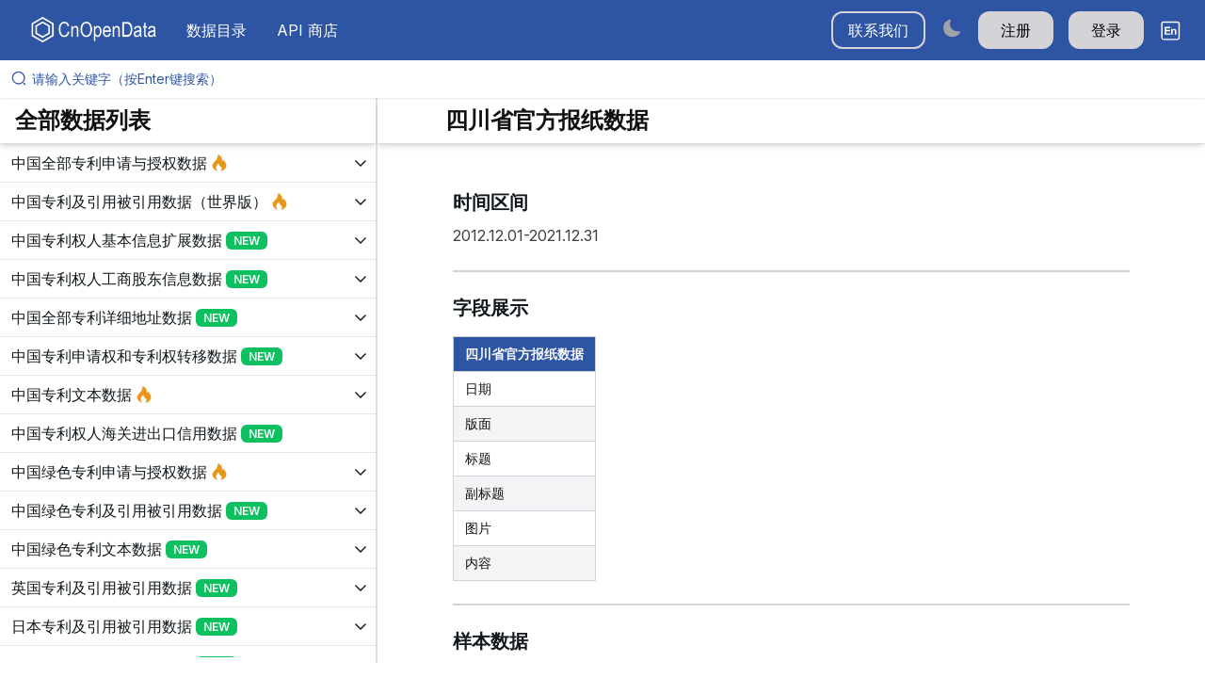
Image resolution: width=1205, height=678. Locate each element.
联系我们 (878, 30)
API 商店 (307, 30)
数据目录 (216, 30)
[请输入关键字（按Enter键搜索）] (610, 79)
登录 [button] (1106, 30)
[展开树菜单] (188, 163)
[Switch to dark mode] (951, 28)
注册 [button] (1016, 30)
